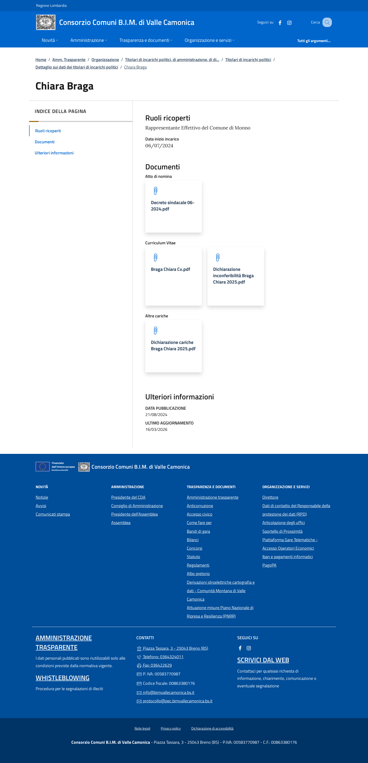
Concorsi (194, 548)
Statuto (193, 556)
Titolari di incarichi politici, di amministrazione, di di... (172, 59)
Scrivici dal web (263, 660)
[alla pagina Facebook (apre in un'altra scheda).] (275, 22)
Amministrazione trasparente (212, 497)
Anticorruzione (200, 505)
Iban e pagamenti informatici (287, 556)
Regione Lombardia (51, 5)
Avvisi (41, 505)
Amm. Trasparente (68, 59)
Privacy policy (171, 728)
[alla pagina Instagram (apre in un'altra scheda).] (284, 22)
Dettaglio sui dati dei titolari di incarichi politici (76, 67)
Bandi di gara (198, 531)
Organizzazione (105, 59)
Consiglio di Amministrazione (137, 505)
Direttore (270, 497)
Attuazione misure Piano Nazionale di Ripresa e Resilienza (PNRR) (220, 611)
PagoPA (291, 564)
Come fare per (199, 522)
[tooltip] (173, 206)
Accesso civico (199, 514)
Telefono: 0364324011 (160, 657)
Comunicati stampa (53, 514)
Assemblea (120, 522)
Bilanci (193, 540)
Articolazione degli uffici (283, 522)
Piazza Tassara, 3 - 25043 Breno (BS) (183, 647)
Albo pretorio (220, 573)
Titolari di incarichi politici (248, 59)
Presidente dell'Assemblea (134, 514)
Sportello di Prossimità (282, 531)
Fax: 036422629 (154, 665)
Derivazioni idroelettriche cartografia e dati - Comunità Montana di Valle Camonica (221, 590)
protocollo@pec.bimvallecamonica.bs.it (174, 701)
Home (40, 59)
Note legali (142, 728)
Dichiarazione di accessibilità (212, 728)
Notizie (42, 497)
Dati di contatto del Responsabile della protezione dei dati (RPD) (296, 509)
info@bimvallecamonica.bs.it (165, 692)
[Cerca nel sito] (326, 22)
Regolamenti (198, 565)
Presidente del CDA (128, 497)
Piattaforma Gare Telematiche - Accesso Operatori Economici (297, 544)
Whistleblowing (62, 678)
